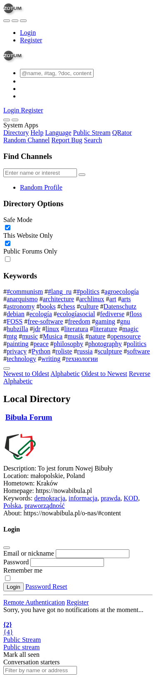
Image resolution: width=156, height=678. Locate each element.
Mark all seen (21, 654)
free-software (45, 321)
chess (68, 306)
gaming (105, 321)
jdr (37, 328)
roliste (63, 351)
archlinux (91, 298)
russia (84, 351)
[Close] (15, 120)
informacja (83, 498)
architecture (58, 298)
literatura (76, 328)
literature (105, 328)
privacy (17, 351)
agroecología (121, 291)
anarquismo (22, 298)
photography (105, 343)
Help (36, 132)
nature (97, 336)
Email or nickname (29, 553)
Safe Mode (17, 219)
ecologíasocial (76, 313)
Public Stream (92, 132)
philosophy (68, 343)
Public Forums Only (30, 251)
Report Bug (67, 140)
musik (75, 336)
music (30, 336)
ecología (41, 313)
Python (41, 351)
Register (31, 40)
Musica (52, 336)
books (48, 306)
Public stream (21, 647)
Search (93, 140)
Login (28, 32)
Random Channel (26, 140)
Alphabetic (64, 373)
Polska (12, 505)
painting (17, 343)
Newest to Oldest (26, 373)
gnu (125, 321)
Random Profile (41, 187)
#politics (88, 291)
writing (50, 358)
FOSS (14, 321)
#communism (25, 291)
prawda (110, 498)
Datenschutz (120, 306)
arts (126, 298)
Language (58, 132)
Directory (16, 132)
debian (16, 313)
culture (89, 306)
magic (130, 328)
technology (21, 358)
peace (40, 343)
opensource (125, 336)
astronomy (21, 306)
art (112, 298)
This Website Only (28, 235)
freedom (79, 321)
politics (136, 343)
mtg (12, 336)
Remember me (22, 570)
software (138, 351)
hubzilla (17, 328)
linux (52, 328)
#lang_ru (60, 291)
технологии (81, 358)
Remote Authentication (34, 602)
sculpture (110, 351)
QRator (122, 132)
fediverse (112, 313)
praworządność (45, 505)
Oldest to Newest (104, 373)
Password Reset (46, 586)
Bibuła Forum (28, 417)
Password (16, 562)
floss (135, 313)
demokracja (49, 498)
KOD (131, 498)
